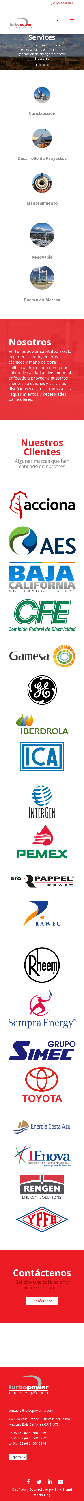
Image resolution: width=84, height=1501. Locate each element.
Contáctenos (42, 1300)
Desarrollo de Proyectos (42, 158)
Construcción (42, 113)
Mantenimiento (42, 203)
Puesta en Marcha (42, 299)
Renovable (42, 257)
